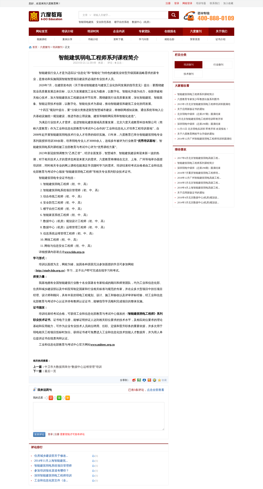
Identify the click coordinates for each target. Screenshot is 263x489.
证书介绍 (220, 39)
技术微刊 (189, 73)
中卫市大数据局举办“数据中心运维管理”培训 (73, 366)
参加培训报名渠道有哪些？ (51, 470)
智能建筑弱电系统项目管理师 (53, 465)
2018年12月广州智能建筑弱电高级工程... (199, 177)
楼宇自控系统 (121, 22)
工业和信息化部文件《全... (51, 480)
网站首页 (41, 31)
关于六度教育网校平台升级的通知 (195, 133)
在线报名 (170, 31)
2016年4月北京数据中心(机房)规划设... (198, 197)
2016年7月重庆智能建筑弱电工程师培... (198, 172)
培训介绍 (67, 31)
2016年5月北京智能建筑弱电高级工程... (198, 182)
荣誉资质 (195, 39)
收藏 (164, 380)
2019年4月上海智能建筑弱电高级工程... (198, 187)
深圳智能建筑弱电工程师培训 (53, 475)
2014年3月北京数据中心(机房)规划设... (198, 202)
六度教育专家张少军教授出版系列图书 (198, 99)
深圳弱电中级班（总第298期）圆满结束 (198, 123)
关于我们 (221, 31)
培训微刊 (58, 47)
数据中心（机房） (142, 22)
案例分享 (67, 39)
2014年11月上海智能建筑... (51, 460)
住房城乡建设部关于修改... (51, 455)
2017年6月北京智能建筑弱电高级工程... (198, 158)
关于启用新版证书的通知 (190, 109)
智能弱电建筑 (86, 22)
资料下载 (118, 39)
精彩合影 (169, 39)
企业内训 (119, 31)
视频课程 (42, 39)
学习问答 (144, 39)
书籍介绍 (93, 39)
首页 (34, 47)
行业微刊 (218, 64)
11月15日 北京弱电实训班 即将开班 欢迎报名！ (202, 128)
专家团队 (144, 31)
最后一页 (50, 371)
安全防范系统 (103, 22)
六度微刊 (196, 31)
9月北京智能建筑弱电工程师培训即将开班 (200, 119)
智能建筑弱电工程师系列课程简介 (195, 94)
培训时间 (93, 31)
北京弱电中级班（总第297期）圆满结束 (198, 114)
